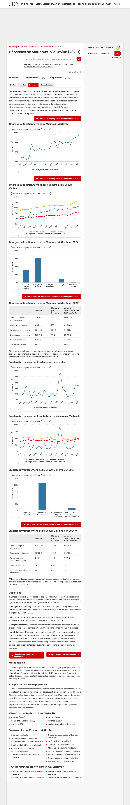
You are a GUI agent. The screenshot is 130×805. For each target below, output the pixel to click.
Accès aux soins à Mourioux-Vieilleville (64, 755)
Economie (99, 4)
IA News (24, 4)
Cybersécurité (68, 4)
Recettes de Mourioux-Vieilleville (23, 655)
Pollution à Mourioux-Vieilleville (61, 761)
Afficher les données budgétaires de (23, 78)
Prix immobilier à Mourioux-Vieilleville (27, 742)
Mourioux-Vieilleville (44, 46)
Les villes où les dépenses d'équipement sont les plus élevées (52, 524)
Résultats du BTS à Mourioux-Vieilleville (64, 778)
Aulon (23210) (17, 724)
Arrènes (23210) (55, 721)
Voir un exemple (116, 57)
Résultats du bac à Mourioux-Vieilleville (27, 778)
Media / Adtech (42, 4)
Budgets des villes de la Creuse (62, 724)
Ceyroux (37, 64)
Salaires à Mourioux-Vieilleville (24, 738)
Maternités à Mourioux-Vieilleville (62, 748)
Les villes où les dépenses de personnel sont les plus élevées (53, 296)
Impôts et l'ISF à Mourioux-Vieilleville (26, 745)
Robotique (81, 4)
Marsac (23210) (54, 717)
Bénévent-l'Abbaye (49, 64)
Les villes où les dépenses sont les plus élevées (59, 118)
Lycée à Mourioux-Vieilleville (60, 741)
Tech (32, 4)
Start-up (55, 4)
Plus (109, 4)
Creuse (31, 46)
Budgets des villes (20, 46)
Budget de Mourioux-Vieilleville (64, 654)
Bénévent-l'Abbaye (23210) (23, 721)
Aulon (61, 64)
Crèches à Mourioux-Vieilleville (61, 744)
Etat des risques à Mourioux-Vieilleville (64, 751)
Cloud (91, 4)
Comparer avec (55, 78)
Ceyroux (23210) (18, 717)
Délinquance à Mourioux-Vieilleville (63, 758)
